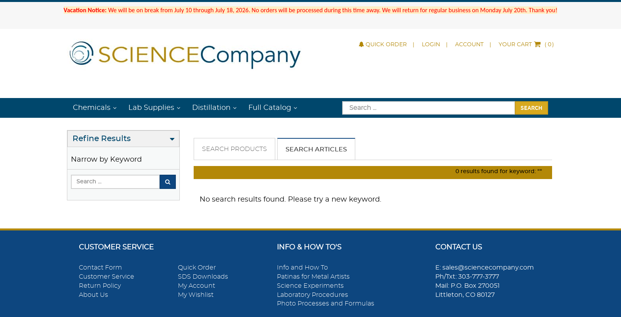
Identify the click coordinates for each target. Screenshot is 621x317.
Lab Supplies (151, 107)
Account (469, 44)
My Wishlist (195, 295)
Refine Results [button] (101, 139)
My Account (196, 286)
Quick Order (383, 44)
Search (531, 107)
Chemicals (91, 107)
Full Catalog (269, 107)
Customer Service (106, 277)
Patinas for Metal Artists (313, 277)
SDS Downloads (203, 277)
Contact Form (100, 267)
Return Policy (100, 286)
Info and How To (302, 267)
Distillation (211, 107)
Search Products (234, 149)
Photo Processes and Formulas (325, 303)
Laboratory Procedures (312, 295)
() (526, 45)
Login (431, 44)
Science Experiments (310, 286)
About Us (93, 295)
